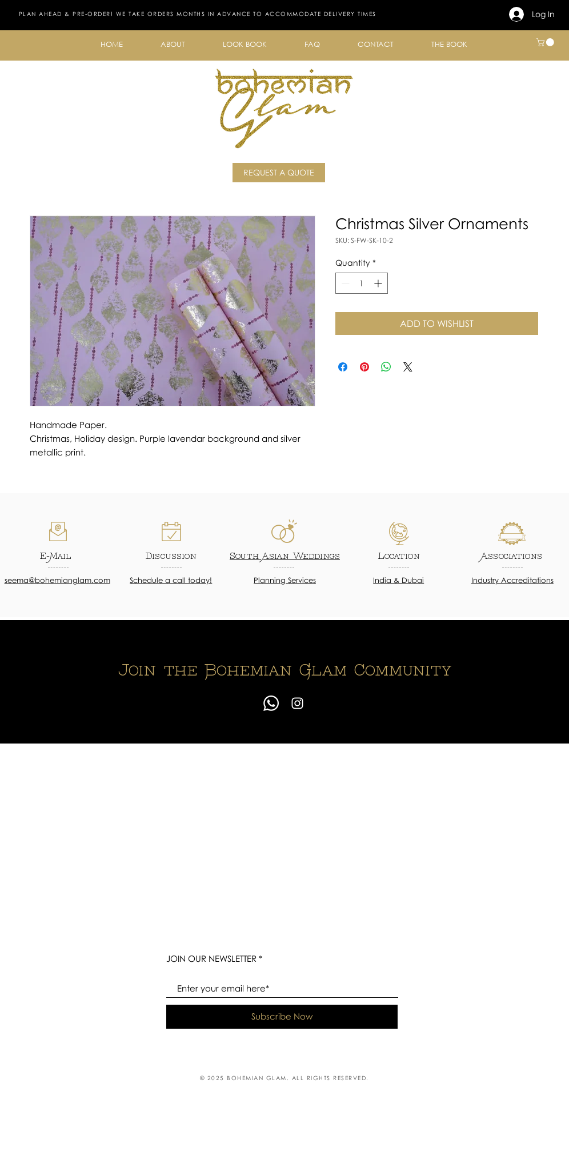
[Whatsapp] (271, 703)
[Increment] (379, 283)
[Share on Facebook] (343, 367)
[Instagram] (297, 703)
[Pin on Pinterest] (364, 367)
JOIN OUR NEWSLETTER (211, 958)
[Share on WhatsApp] (386, 367)
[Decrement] (344, 283)
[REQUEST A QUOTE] (279, 172)
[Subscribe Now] (282, 1017)
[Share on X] (408, 367)
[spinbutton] (361, 283)
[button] (173, 44)
